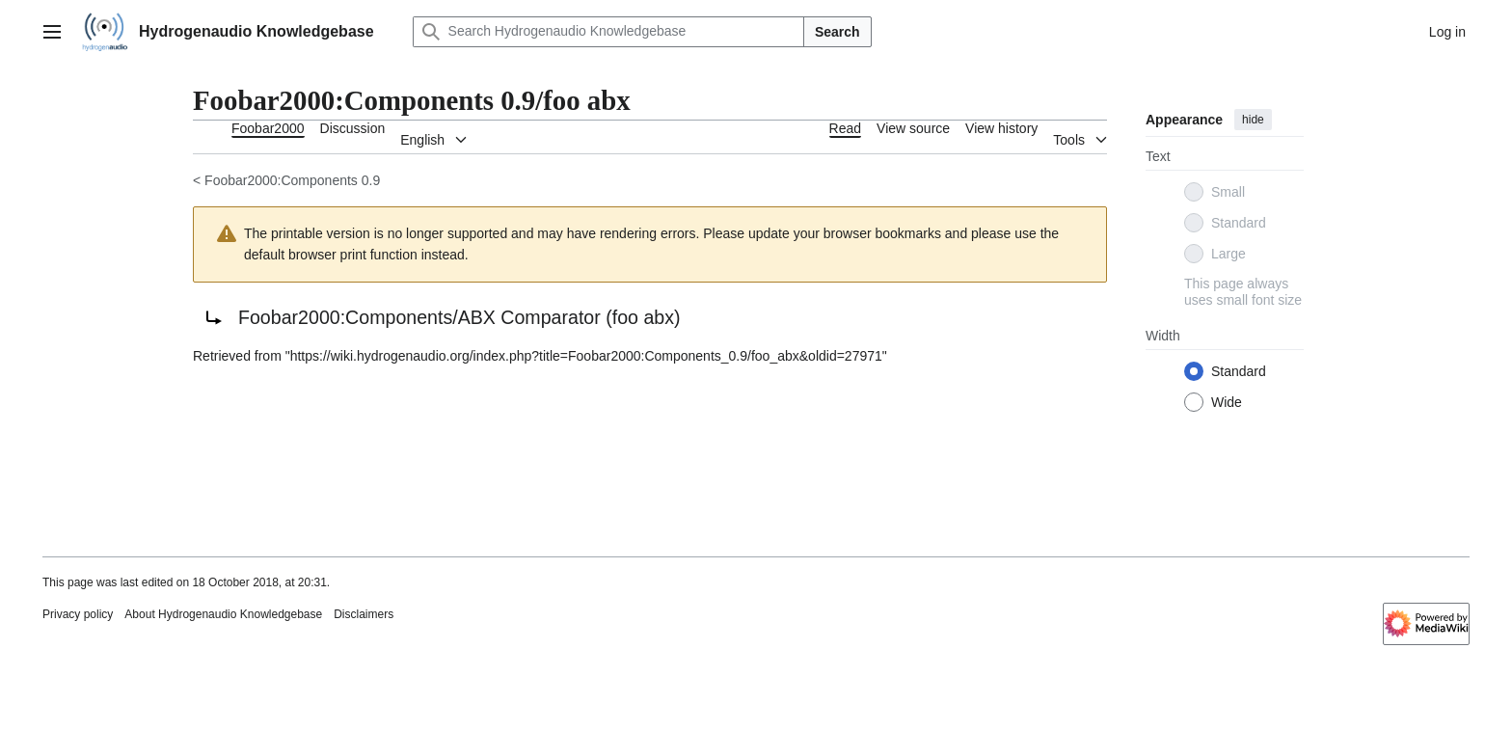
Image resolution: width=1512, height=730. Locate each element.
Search (837, 32)
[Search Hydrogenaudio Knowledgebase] (608, 31)
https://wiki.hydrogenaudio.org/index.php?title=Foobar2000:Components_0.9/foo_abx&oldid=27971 (586, 356)
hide (1253, 119)
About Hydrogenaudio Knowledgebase (223, 614)
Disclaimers (363, 614)
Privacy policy (77, 614)
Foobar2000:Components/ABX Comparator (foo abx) (459, 317)
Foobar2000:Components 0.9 (292, 180)
